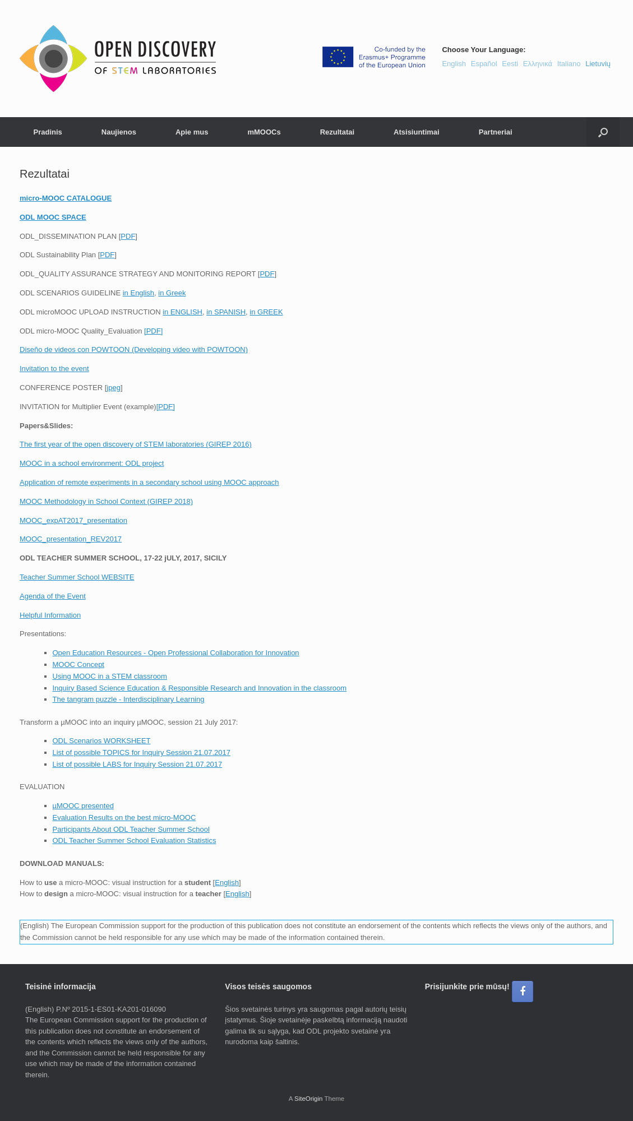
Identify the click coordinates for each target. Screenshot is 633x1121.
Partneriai (495, 132)
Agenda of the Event (53, 596)
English (227, 882)
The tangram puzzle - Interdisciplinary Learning (129, 699)
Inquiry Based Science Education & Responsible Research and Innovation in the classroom (200, 688)
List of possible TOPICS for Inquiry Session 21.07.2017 (141, 752)
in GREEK (266, 312)
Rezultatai (337, 132)
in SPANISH (226, 312)
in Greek (172, 293)
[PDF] (153, 331)
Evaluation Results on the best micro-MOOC (124, 817)
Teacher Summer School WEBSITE (77, 577)
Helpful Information (50, 615)
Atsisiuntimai (417, 132)
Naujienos (118, 132)
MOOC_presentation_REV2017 (71, 539)
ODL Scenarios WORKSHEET (102, 740)
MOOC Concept (78, 664)
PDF (128, 236)
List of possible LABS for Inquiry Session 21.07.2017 (138, 764)
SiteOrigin (308, 1098)
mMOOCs (263, 132)
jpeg (114, 387)
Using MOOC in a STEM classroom (110, 676)
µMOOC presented (83, 806)
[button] (603, 132)
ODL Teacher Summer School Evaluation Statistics (134, 840)
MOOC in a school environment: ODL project (92, 463)
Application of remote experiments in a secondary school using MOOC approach (149, 482)
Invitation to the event (54, 368)
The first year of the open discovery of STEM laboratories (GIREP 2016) (136, 444)
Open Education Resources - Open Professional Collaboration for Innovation (176, 652)
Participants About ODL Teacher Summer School (131, 829)
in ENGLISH (182, 312)
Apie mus (192, 132)
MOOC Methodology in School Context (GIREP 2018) (106, 501)
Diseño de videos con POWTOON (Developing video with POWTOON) (134, 349)
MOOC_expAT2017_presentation (73, 520)
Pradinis (48, 132)
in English (138, 293)
